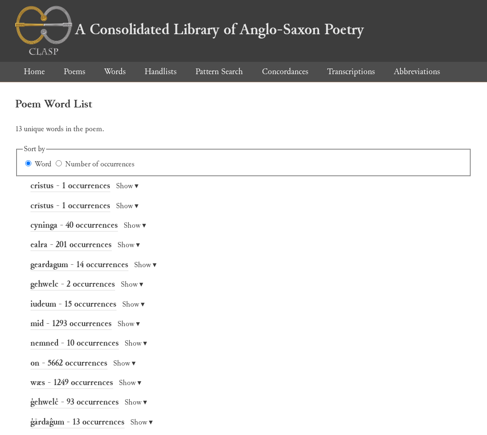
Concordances (285, 71)
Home (34, 71)
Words (115, 71)
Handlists (160, 71)
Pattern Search (219, 71)
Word (43, 164)
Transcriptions (351, 71)
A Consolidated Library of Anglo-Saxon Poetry (189, 29)
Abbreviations (417, 71)
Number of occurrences (100, 164)
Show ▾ (127, 186)
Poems (74, 71)
